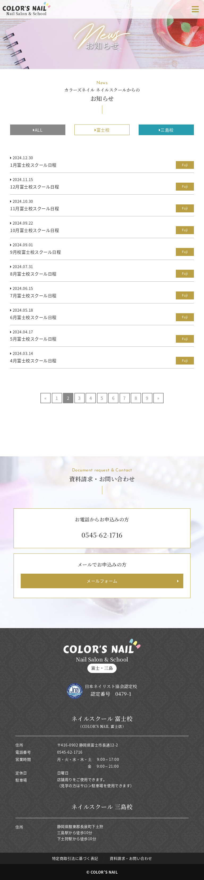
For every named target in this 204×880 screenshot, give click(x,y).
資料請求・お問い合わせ (131, 858)
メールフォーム (102, 581)
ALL (37, 130)
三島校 (166, 130)
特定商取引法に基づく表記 (75, 858)
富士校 (102, 130)
